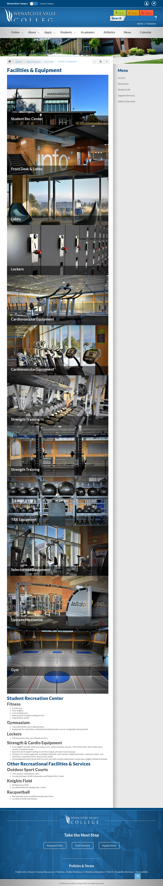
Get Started (82, 845)
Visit (121, 12)
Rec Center (49, 61)
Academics (88, 32)
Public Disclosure (74, 870)
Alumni (140, 23)
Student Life (124, 89)
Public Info (20, 870)
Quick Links (149, 3)
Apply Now (111, 845)
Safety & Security (127, 100)
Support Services (126, 95)
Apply (149, 12)
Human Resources (45, 870)
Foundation (151, 23)
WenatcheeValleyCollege (31, 16)
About (32, 34)
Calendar (146, 32)
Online (15, 34)
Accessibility (142, 870)
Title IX (109, 870)
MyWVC (128, 3)
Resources (123, 83)
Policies (60, 870)
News (127, 32)
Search (117, 18)
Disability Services (124, 870)
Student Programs (33, 61)
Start (135, 12)
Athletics (109, 32)
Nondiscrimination (94, 870)
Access (122, 77)
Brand (31, 870)
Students (66, 34)
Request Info (53, 845)
